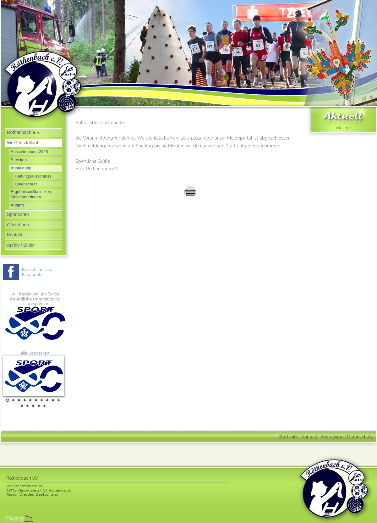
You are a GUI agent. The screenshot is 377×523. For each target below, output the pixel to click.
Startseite (288, 436)
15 (43, 406)
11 (21, 406)
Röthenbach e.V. (23, 132)
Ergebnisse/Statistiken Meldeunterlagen (31, 194)
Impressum (332, 436)
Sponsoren (18, 214)
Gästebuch (18, 224)
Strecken (19, 159)
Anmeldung (21, 168)
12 (27, 406)
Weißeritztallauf (22, 142)
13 (32, 406)
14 (38, 406)
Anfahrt (17, 205)
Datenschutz (26, 184)
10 (58, 400)
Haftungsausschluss (33, 176)
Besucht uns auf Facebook (37, 272)
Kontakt (14, 234)
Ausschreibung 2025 (29, 151)
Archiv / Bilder (21, 245)
